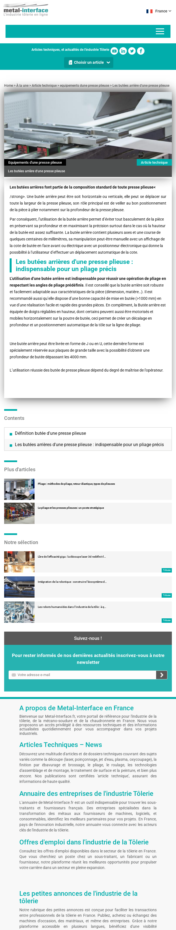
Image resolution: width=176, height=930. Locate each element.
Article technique (44, 86)
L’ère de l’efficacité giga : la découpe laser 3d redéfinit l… (72, 505)
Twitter (132, 51)
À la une (22, 86)
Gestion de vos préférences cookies (85, 924)
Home (8, 86)
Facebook (141, 51)
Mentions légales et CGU (17, 924)
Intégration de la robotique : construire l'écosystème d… (72, 530)
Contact (39, 924)
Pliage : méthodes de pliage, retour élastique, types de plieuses (76, 432)
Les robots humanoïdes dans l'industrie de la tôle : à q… (72, 555)
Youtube (114, 51)
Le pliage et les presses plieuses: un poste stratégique (71, 456)
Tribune (166, 519)
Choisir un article (89, 62)
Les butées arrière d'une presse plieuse (140, 86)
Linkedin (123, 51)
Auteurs (51, 924)
